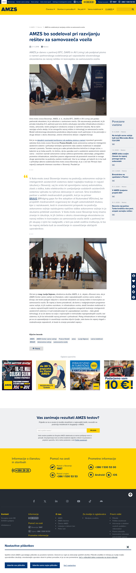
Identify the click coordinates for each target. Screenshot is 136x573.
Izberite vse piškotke (16, 565)
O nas (58, 514)
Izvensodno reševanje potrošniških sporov (120, 535)
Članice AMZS (63, 523)
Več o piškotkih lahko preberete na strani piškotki (98, 557)
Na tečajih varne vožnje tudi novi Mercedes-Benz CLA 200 (122, 138)
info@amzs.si (6, 525)
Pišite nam (62, 529)
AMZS (60, 518)
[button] (133, 9)
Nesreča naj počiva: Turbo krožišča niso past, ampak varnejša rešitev (122, 208)
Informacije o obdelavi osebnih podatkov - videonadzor (120, 526)
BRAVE (33, 198)
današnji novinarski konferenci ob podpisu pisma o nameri (61, 140)
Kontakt (5, 514)
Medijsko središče (92, 518)
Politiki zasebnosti (81, 440)
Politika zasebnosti (119, 521)
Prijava (93, 430)
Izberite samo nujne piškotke (45, 565)
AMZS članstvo (63, 521)
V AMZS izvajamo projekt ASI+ (119, 191)
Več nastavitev (70, 565)
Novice (40, 27)
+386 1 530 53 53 (43, 531)
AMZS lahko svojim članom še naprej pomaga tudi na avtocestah (120, 157)
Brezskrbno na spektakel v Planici (120, 175)
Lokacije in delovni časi (66, 526)
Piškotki (115, 518)
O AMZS (32, 27)
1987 (40, 527)
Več (113, 144)
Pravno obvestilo (118, 531)
